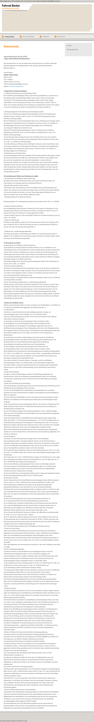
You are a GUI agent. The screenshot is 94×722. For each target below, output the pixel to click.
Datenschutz (61, 36)
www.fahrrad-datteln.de (16, 86)
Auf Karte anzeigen (28, 36)
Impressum (46, 36)
